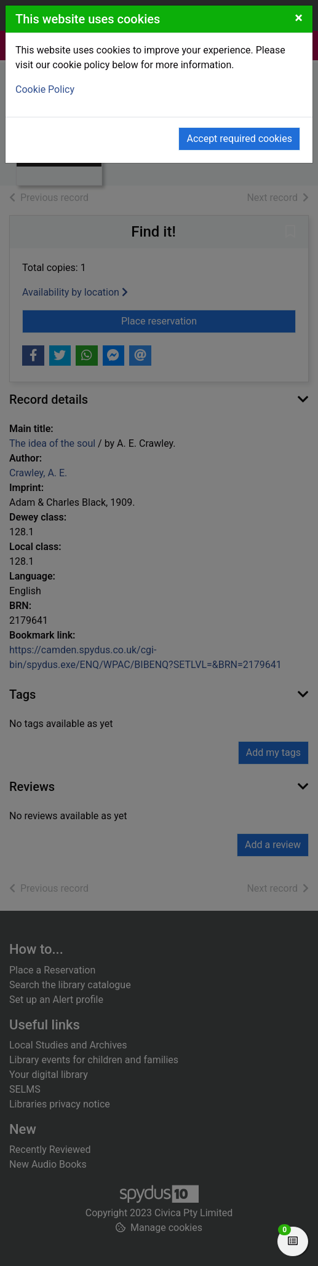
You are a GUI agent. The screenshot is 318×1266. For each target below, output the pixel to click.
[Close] (298, 18)
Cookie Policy (44, 89)
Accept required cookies (239, 138)
